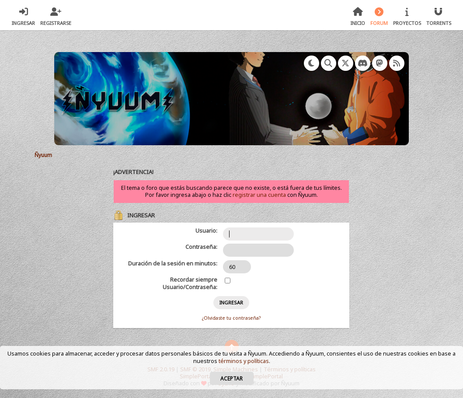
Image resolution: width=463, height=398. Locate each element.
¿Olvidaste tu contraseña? (231, 318)
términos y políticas (244, 361)
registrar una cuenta (259, 195)
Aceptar (231, 378)
